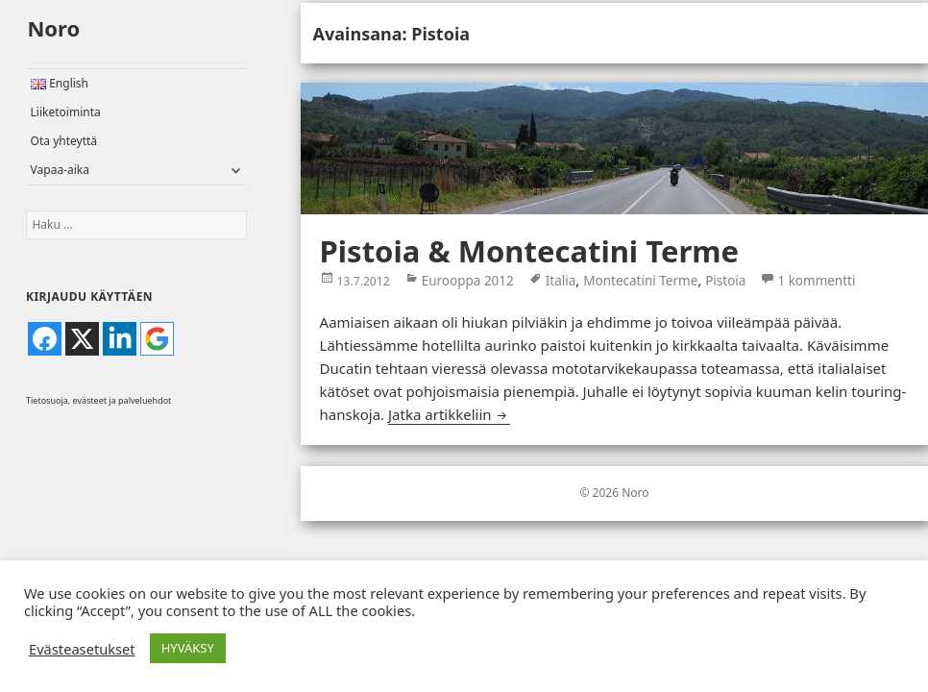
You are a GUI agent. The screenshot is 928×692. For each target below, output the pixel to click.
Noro (53, 27)
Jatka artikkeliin (449, 414)
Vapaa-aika (60, 169)
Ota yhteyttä (64, 141)
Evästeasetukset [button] (82, 648)
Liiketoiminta (66, 112)
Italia (561, 280)
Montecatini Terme (640, 280)
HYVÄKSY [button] (187, 647)
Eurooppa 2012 (468, 280)
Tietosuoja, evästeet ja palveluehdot (98, 400)
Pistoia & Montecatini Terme (529, 251)
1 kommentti (816, 278)
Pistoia (725, 280)
